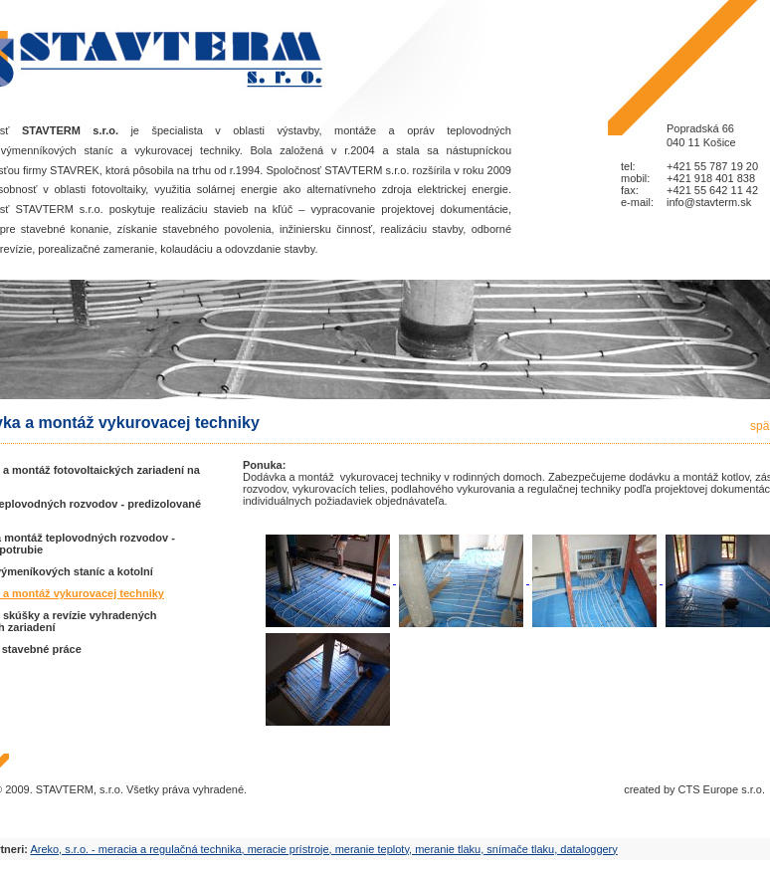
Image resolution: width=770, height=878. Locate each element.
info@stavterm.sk (709, 202)
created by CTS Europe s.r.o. (694, 789)
